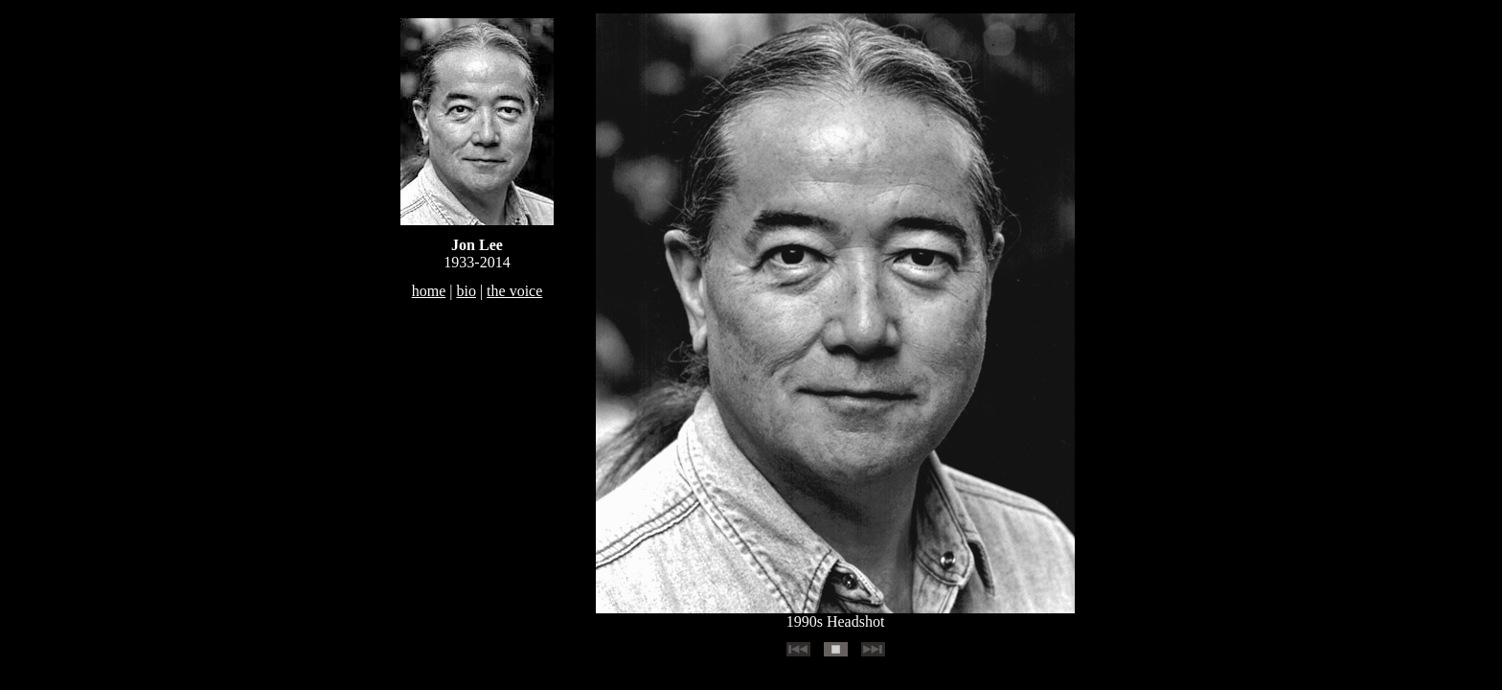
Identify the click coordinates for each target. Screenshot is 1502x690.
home (429, 291)
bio (465, 291)
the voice (514, 291)
